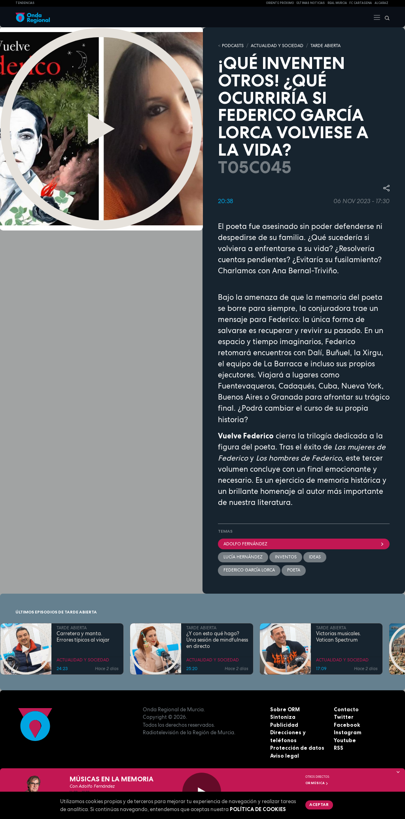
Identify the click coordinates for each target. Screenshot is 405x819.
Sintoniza (282, 717)
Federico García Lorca (249, 570)
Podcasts (233, 45)
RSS (338, 748)
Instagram (347, 732)
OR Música (316, 783)
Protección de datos (297, 748)
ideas (315, 557)
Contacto (346, 709)
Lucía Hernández (243, 557)
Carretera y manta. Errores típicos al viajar (83, 636)
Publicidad (284, 725)
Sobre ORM (285, 709)
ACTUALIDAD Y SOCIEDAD (277, 45)
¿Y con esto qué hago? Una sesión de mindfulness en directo (217, 640)
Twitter (344, 717)
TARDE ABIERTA (325, 45)
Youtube (345, 740)
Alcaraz (381, 3)
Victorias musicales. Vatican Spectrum (338, 636)
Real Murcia (337, 3)
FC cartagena (360, 3)
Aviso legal (284, 755)
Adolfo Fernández (303, 544)
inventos (286, 557)
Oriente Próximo (280, 3)
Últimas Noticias (310, 3)
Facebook (347, 725)
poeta (293, 570)
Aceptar (319, 804)
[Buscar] (385, 17)
